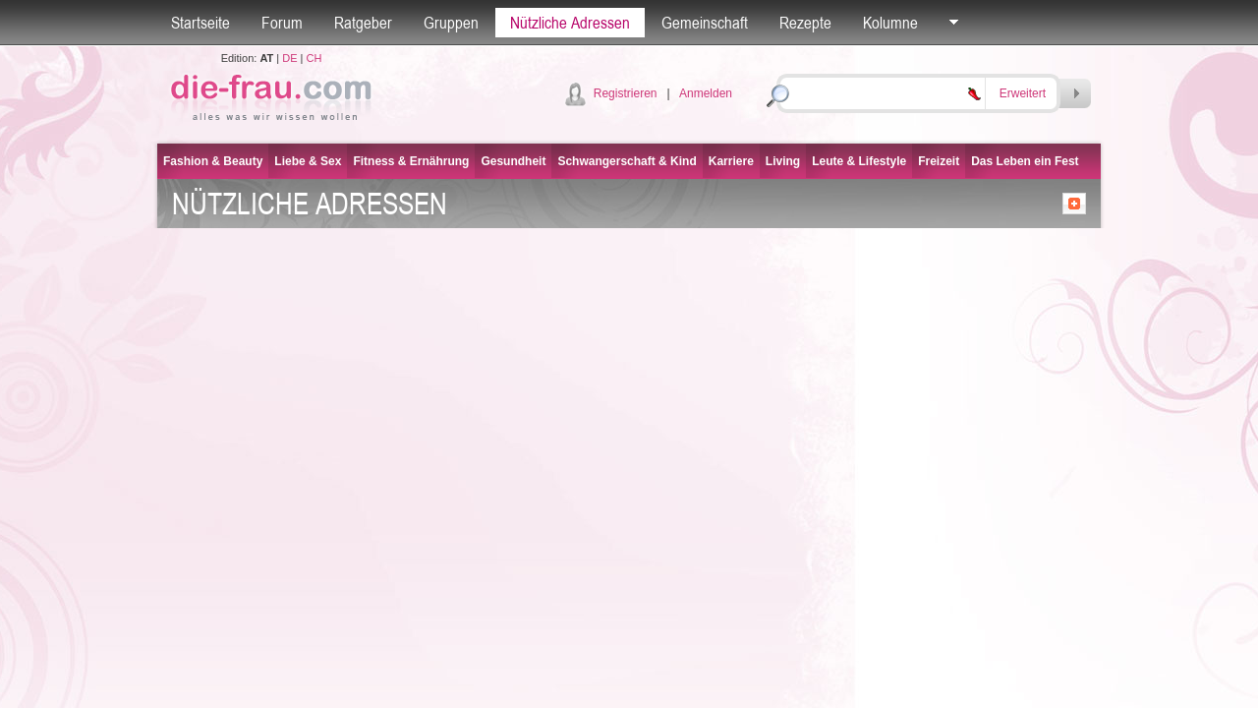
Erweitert (1023, 93)
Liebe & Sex (307, 161)
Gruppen (451, 22)
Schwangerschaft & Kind (626, 161)
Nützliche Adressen (570, 22)
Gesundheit (513, 161)
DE (289, 58)
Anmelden (705, 93)
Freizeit (938, 161)
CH (313, 58)
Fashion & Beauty (212, 161)
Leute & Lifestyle (859, 161)
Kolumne (890, 22)
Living (783, 161)
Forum (282, 22)
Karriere (731, 161)
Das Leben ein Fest (1024, 161)
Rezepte (805, 22)
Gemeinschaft (704, 22)
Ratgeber (363, 22)
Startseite (200, 22)
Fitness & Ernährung (411, 161)
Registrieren (626, 93)
